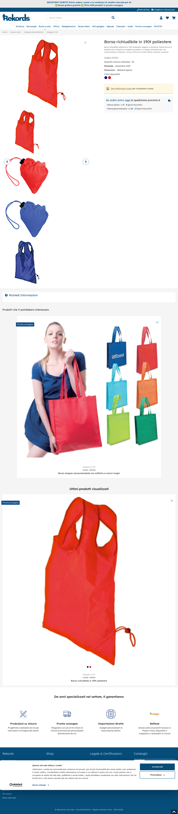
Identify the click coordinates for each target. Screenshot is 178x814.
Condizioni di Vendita (100, 760)
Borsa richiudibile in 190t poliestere (89, 680)
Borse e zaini (45, 26)
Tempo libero (84, 26)
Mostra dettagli (39, 809)
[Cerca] (113, 18)
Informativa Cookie (99, 768)
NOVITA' (158, 26)
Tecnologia (31, 26)
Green (130, 26)
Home (4, 32)
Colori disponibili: (112, 74)
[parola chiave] (77, 18)
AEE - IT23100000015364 (101, 776)
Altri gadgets (98, 26)
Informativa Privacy (99, 764)
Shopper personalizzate (33, 32)
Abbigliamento (69, 26)
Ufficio (56, 26)
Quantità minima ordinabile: (117, 62)
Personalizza (157, 799)
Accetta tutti (157, 791)
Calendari (120, 26)
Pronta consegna (143, 26)
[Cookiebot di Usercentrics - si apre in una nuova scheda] (16, 809)
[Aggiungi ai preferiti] (156, 320)
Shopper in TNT (52, 32)
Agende (110, 26)
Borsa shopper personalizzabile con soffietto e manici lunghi (89, 473)
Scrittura (20, 26)
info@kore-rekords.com (163, 10)
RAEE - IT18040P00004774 (102, 780)
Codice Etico (96, 772)
